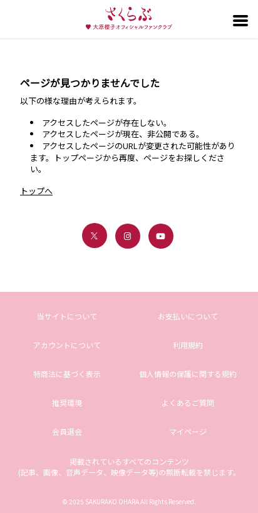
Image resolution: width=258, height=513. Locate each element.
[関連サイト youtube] (160, 236)
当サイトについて (67, 316)
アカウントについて (67, 344)
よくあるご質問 (188, 402)
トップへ (36, 191)
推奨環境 (67, 402)
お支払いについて (188, 316)
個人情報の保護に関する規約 (188, 373)
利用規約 (188, 344)
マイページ (188, 431)
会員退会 (67, 431)
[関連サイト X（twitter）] (94, 235)
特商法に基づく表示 (67, 373)
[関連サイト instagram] (127, 236)
